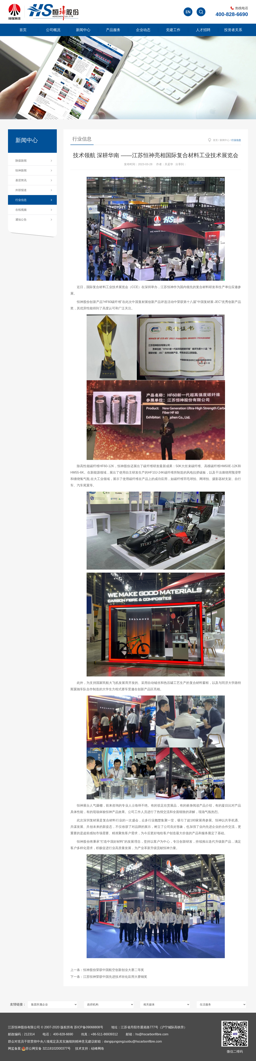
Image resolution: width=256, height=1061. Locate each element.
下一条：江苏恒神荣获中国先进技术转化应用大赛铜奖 (108, 976)
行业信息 (21, 199)
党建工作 (173, 30)
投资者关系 (233, 30)
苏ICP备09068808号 (88, 1027)
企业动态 (143, 30)
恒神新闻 (21, 170)
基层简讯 (21, 180)
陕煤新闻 (21, 160)
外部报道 (21, 190)
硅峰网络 (97, 1048)
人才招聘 (203, 30)
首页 (23, 30)
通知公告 (21, 219)
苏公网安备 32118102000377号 (46, 1048)
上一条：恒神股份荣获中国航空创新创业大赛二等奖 (107, 970)
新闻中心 (83, 30)
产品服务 (113, 30)
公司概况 (53, 30)
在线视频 (21, 209)
